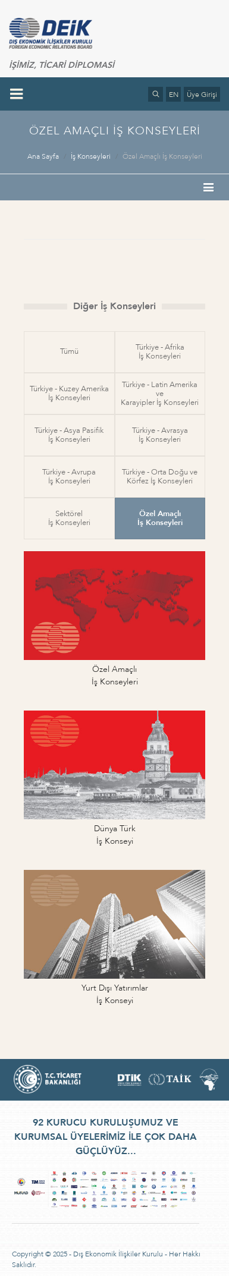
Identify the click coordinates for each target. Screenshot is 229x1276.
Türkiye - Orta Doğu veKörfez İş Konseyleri (159, 476)
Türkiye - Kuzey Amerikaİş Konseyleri (69, 393)
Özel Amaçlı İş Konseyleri (162, 156)
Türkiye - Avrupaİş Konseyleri (69, 476)
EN (173, 94)
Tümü (69, 351)
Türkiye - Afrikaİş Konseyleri (160, 352)
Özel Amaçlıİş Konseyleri (160, 518)
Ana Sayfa (43, 156)
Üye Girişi (202, 94)
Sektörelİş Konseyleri (69, 518)
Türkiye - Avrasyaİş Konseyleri (160, 435)
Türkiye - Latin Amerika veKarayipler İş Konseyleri (160, 393)
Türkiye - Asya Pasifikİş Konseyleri (68, 435)
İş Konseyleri (91, 156)
